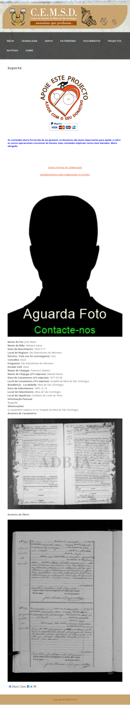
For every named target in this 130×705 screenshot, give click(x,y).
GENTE (49, 41)
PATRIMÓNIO (68, 41)
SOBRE (29, 50)
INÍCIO (10, 41)
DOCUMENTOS (91, 41)
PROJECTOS (114, 41)
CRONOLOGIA (29, 41)
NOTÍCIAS (12, 50)
